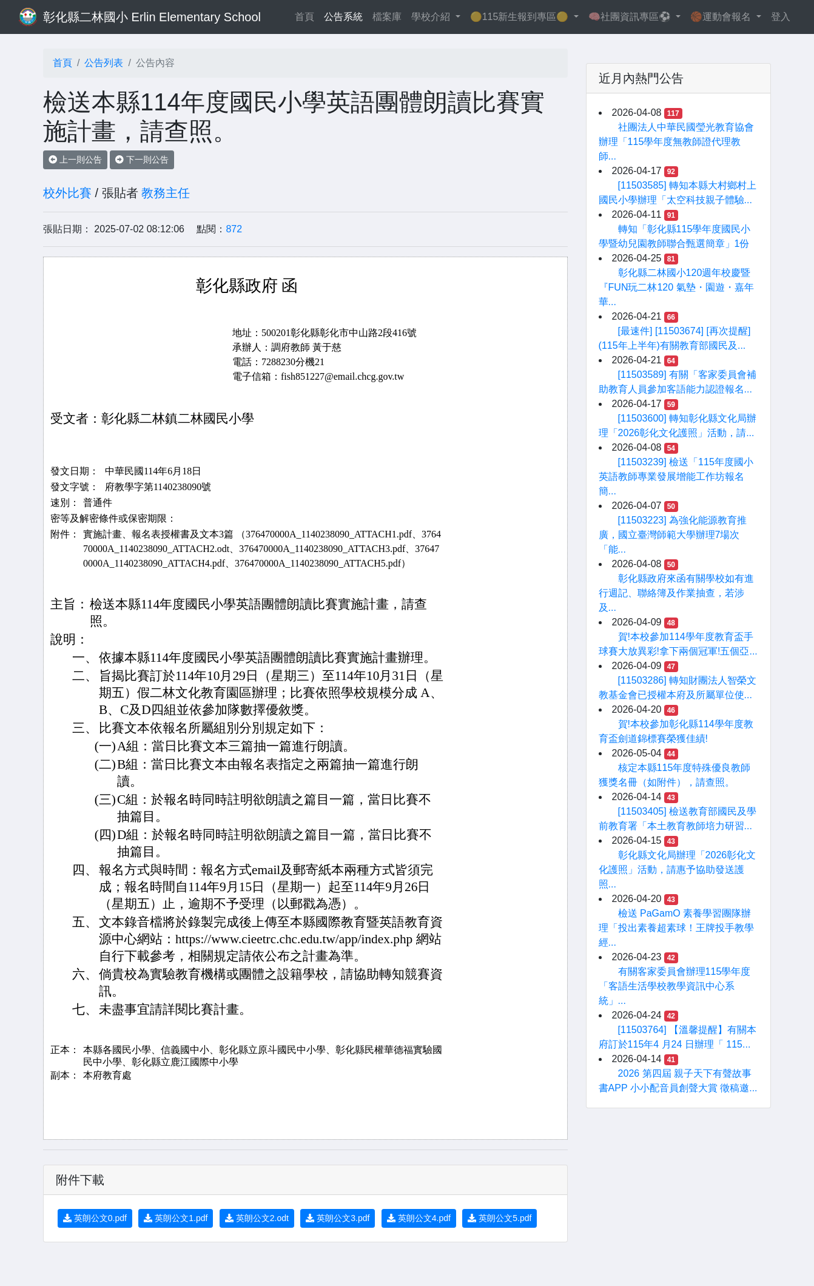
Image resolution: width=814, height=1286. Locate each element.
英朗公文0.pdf (95, 1218)
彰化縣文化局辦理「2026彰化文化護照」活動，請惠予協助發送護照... (677, 869)
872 (234, 229)
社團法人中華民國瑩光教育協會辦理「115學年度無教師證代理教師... (676, 141)
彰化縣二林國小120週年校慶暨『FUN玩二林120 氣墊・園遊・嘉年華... (676, 287)
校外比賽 (67, 193)
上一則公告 (75, 159)
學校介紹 (431, 17)
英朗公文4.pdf (419, 1218)
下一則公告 (142, 159)
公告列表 (103, 63)
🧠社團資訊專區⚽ (630, 17)
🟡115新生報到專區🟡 (520, 17)
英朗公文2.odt (257, 1218)
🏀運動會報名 (721, 17)
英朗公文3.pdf (337, 1218)
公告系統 (343, 17)
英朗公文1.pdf (175, 1218)
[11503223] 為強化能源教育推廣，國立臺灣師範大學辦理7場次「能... (673, 534)
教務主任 (165, 193)
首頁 (307, 15)
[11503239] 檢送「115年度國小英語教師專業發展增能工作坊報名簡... (676, 476)
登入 (780, 17)
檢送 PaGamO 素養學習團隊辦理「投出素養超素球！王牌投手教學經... (676, 928)
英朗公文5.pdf (499, 1218)
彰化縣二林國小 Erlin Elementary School (152, 17)
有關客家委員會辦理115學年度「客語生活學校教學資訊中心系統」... (675, 986)
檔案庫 (387, 17)
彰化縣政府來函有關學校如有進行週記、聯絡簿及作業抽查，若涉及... (676, 593)
